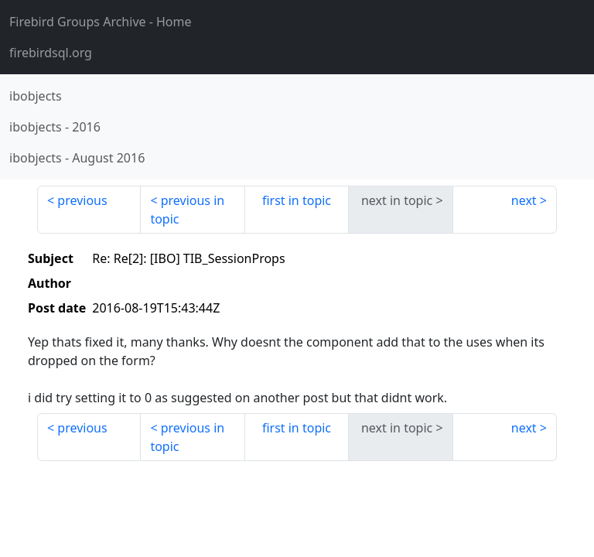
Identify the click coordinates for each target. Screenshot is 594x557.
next (524, 200)
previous (82, 200)
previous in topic (187, 209)
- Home (100, 21)
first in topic (296, 200)
